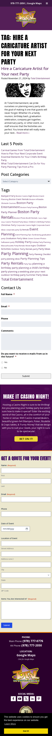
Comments (7, 330)
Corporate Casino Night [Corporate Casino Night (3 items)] (26, 225)
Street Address (7, 548)
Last (3, 486)
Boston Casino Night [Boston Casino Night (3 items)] (24, 196)
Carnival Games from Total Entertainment (23, 150)
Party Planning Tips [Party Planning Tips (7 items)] (32, 258)
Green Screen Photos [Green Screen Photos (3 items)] (37, 238)
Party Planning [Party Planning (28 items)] (14, 253)
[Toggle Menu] (47, 3)
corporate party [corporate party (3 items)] (12, 229)
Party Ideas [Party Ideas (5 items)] (44, 248)
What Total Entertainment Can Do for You (23, 163)
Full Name (8, 294)
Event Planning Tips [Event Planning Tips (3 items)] (23, 234)
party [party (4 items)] (35, 249)
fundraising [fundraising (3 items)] (36, 234)
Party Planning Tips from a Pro (17, 166)
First (3, 475)
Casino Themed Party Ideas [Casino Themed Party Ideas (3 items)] (16, 222)
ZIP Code (5, 590)
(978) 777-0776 (33, 641)
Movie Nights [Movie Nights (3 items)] (31, 245)
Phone (4, 318)
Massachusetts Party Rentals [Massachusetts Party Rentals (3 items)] (13, 245)
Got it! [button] (26, 731)
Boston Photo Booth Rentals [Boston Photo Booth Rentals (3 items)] (26, 218)
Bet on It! (26, 438)
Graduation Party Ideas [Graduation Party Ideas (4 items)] (16, 238)
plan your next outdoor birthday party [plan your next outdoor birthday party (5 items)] (23, 273)
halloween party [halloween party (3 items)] (7, 242)
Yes (5, 362)
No (5, 367)
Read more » (23, 132)
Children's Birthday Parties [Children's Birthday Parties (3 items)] (39, 222)
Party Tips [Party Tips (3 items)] (28, 264)
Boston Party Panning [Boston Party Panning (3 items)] (29, 207)
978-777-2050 (18, 3)
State (3, 580)
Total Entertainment (40, 78)
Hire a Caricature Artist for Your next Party (25, 71)
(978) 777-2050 (31, 645)
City (2, 569)
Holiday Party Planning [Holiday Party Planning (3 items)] (41, 242)
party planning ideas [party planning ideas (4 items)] (10, 258)
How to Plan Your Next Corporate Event (22, 153)
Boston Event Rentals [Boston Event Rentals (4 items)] (19, 199)
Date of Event (7, 523)
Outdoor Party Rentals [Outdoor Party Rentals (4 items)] (21, 249)
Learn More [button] (10, 724)
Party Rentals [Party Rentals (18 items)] (12, 263)
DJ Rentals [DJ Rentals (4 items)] (24, 229)
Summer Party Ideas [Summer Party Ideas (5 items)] (37, 274)
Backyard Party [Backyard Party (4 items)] (8, 195)
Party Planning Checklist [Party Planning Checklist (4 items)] (40, 254)
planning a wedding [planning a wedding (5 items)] (18, 271)
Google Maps (34, 3)
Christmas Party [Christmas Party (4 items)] (8, 225)
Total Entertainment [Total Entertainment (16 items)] (17, 279)
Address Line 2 (7, 559)
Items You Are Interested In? (18, 599)
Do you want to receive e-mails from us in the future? (24, 355)
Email (5, 306)
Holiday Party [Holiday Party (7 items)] (23, 242)
